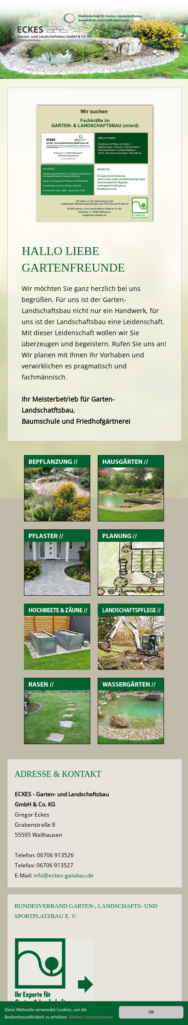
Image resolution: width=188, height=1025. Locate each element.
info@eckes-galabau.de (64, 875)
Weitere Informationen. (91, 1017)
